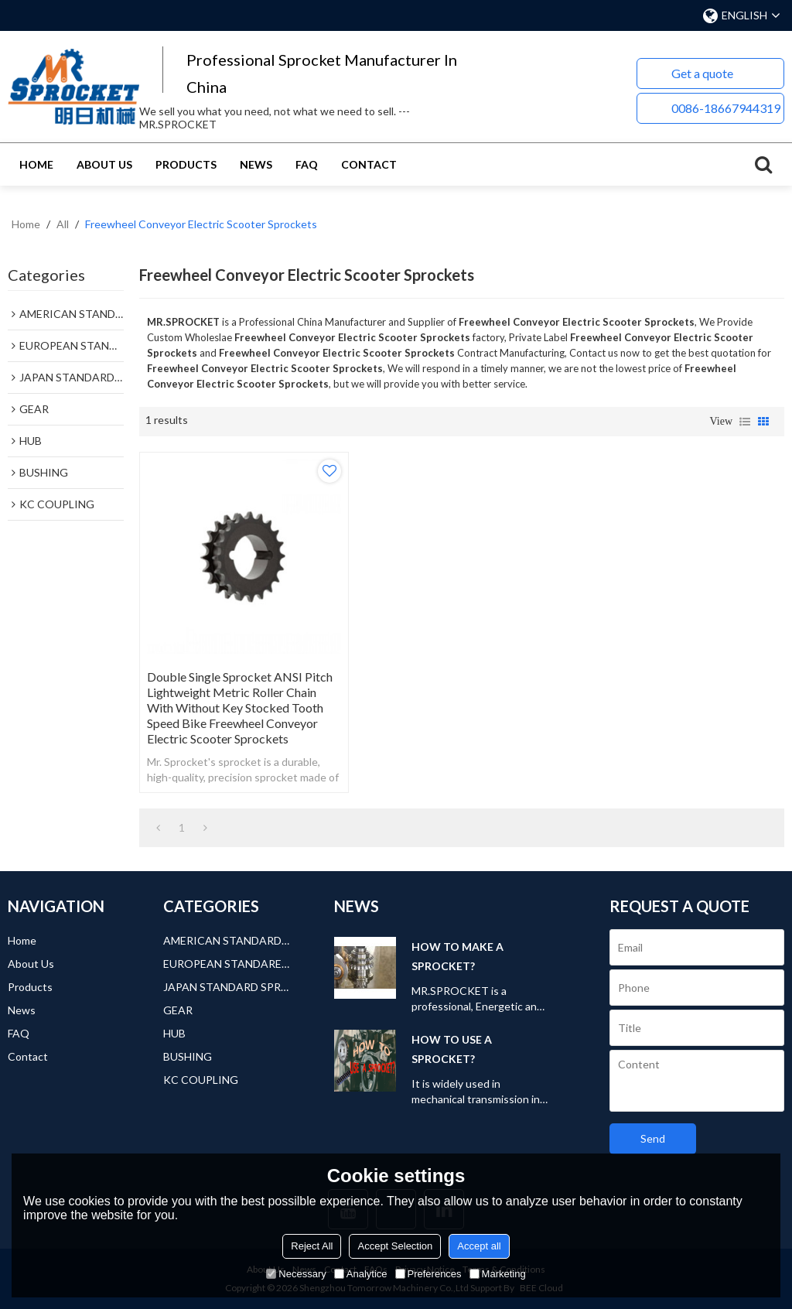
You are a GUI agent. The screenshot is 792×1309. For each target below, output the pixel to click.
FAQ (306, 164)
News (256, 164)
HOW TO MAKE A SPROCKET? (457, 956)
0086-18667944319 (725, 108)
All (62, 224)
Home (36, 164)
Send (652, 1138)
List (745, 421)
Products (186, 164)
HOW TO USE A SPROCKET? (451, 1049)
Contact (369, 164)
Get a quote (702, 73)
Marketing (497, 1274)
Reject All (312, 1246)
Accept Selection (394, 1246)
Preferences (428, 1274)
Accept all (478, 1246)
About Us (104, 164)
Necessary (296, 1274)
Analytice (360, 1274)
